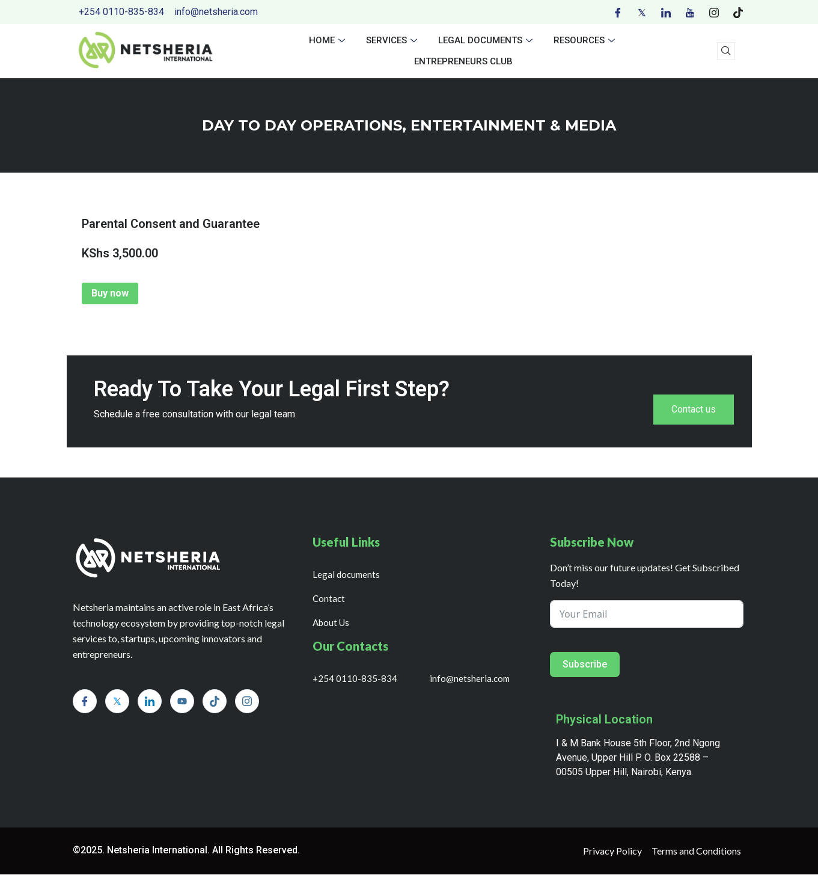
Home (328, 40)
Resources (586, 40)
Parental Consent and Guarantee (171, 223)
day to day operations (302, 125)
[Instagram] (714, 12)
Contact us (693, 410)
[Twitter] (642, 12)
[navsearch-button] (726, 51)
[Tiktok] (738, 12)
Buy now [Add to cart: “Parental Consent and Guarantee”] (110, 293)
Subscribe (585, 665)
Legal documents (487, 40)
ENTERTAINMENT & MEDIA (513, 125)
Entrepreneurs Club (463, 61)
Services (393, 40)
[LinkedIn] (666, 12)
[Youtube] (690, 12)
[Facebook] (618, 12)
